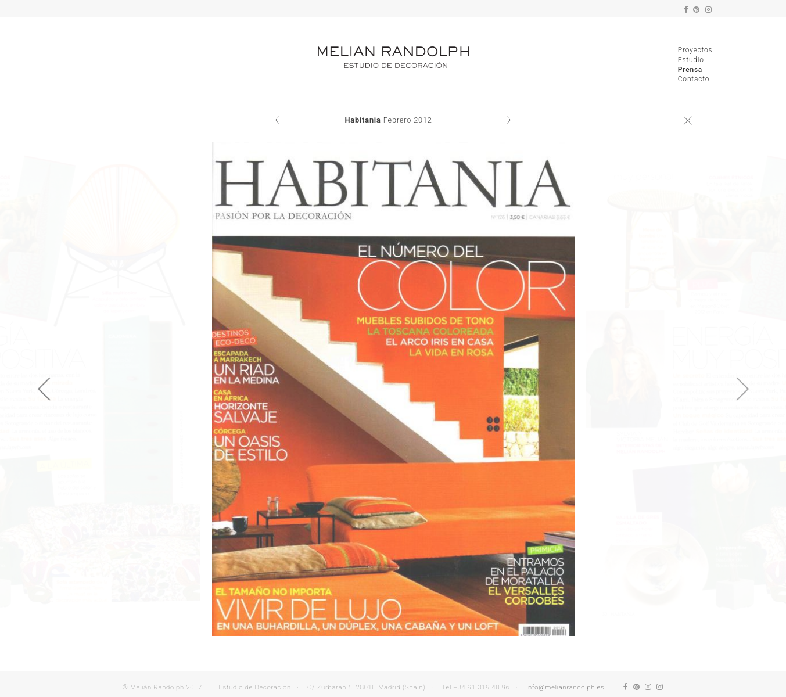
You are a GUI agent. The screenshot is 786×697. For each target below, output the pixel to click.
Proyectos (695, 50)
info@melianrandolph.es (565, 687)
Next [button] (742, 389)
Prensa (690, 70)
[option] (393, 389)
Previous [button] (43, 389)
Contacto (693, 79)
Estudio (691, 60)
